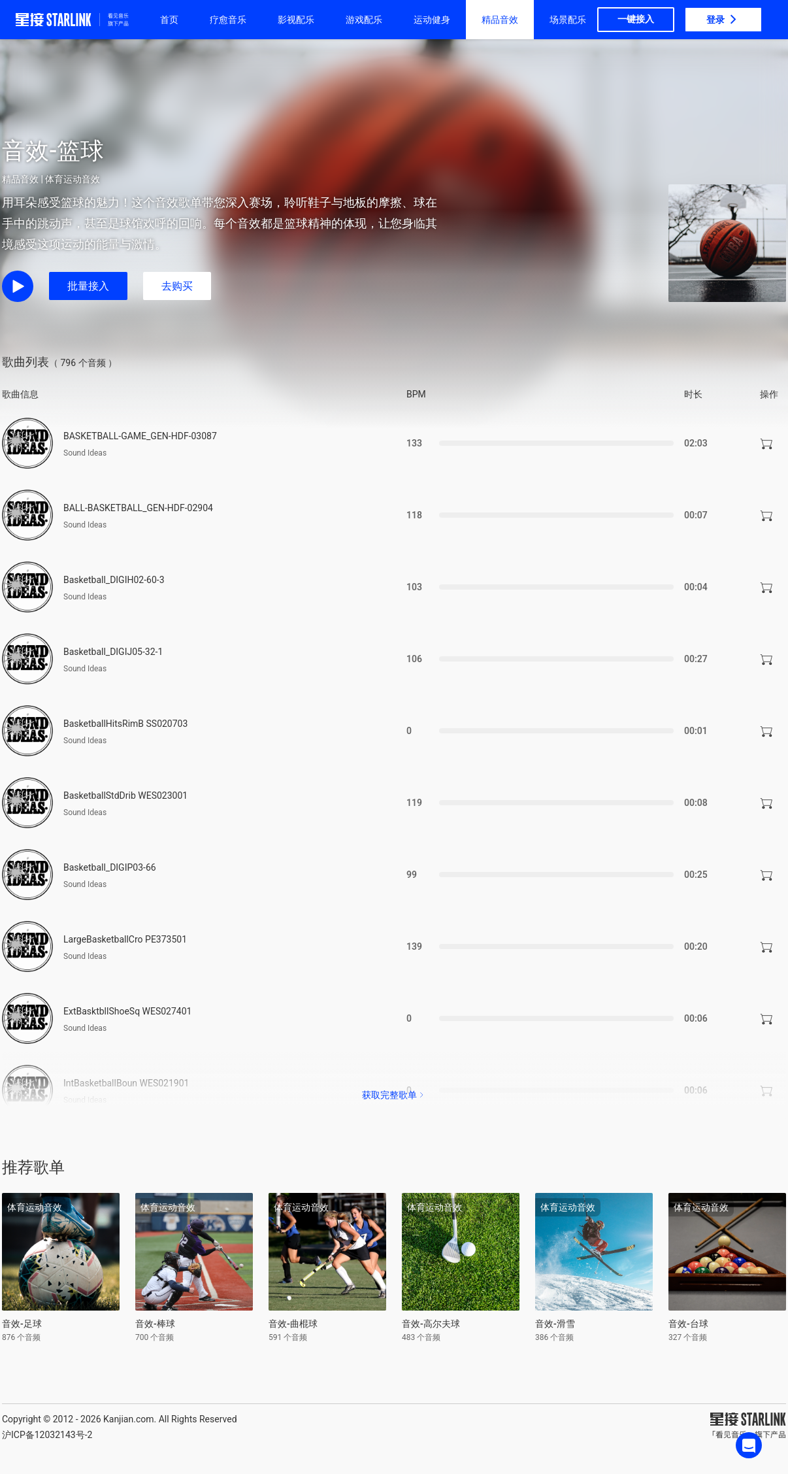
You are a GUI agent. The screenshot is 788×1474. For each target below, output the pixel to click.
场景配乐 (568, 19)
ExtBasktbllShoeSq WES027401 (127, 1011)
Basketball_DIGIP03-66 (109, 867)
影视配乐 (296, 19)
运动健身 (432, 19)
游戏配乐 (364, 19)
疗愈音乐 (228, 19)
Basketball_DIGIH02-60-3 (114, 580)
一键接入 (635, 19)
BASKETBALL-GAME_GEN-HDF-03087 (140, 436)
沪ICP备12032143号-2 (47, 1435)
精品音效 (500, 19)
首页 (169, 19)
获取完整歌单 (394, 1095)
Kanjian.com (128, 1419)
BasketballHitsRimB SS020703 (125, 723)
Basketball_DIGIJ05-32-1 (113, 651)
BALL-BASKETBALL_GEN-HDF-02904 (138, 508)
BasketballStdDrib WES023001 (125, 795)
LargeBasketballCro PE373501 (125, 939)
